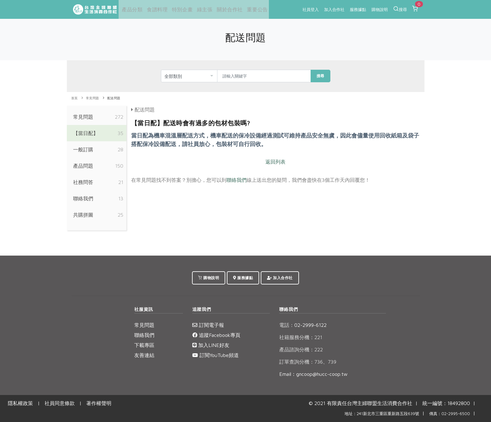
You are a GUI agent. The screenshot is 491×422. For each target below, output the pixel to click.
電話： (286, 325)
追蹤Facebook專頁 (216, 335)
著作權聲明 (98, 403)
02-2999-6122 (303, 325)
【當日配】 (85, 133)
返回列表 (275, 162)
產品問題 (83, 166)
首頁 (74, 98)
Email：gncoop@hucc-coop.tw (313, 374)
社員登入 (310, 9)
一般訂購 (83, 149)
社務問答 (83, 182)
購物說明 (379, 9)
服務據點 (358, 9)
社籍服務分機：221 (300, 337)
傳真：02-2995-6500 (449, 413)
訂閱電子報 (208, 325)
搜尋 (400, 9)
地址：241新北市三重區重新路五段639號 (381, 413)
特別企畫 (180, 9)
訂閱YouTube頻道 (215, 355)
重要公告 (253, 9)
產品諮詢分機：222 (301, 349)
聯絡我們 (83, 198)
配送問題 (113, 98)
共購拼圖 (83, 215)
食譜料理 (155, 9)
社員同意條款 (60, 403)
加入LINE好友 (210, 345)
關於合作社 (227, 9)
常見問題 (92, 98)
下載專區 (144, 345)
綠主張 (202, 9)
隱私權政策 (20, 403)
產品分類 (130, 9)
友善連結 (144, 355)
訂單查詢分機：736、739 (307, 362)
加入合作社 (334, 9)
